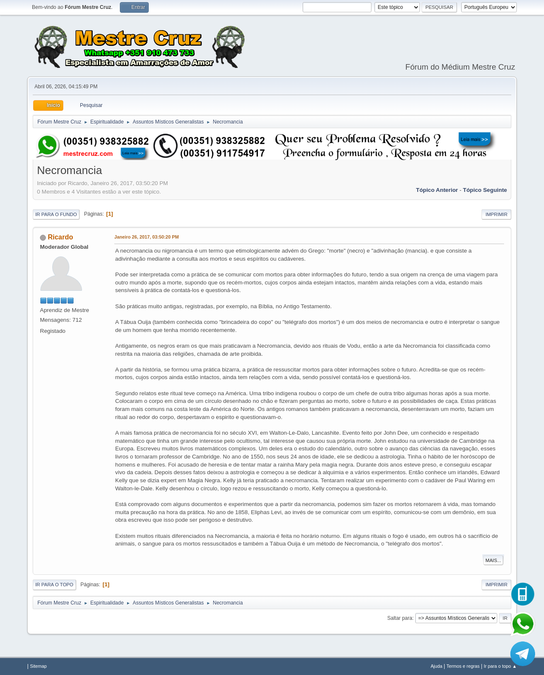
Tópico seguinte (485, 190)
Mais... (493, 560)
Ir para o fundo (56, 214)
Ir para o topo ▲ (500, 666)
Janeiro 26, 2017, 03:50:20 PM (146, 236)
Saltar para (399, 618)
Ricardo (60, 237)
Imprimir (496, 214)
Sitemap (38, 666)
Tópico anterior (437, 190)
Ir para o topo (54, 584)
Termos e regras (463, 666)
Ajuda (436, 666)
